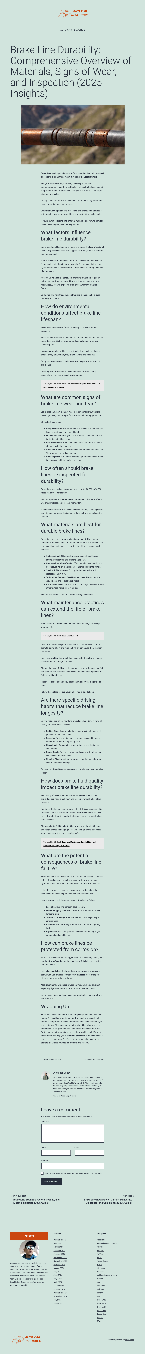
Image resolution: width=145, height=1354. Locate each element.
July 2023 (58, 1300)
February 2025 (59, 1250)
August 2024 (59, 1268)
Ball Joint (100, 1289)
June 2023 (58, 1303)
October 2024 (59, 1264)
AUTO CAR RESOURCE (72, 29)
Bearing (100, 1296)
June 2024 (58, 1275)
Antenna (100, 1272)
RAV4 (99, 1321)
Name (44, 1147)
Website (44, 1160)
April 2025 (58, 1243)
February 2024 (59, 1286)
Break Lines (99, 1059)
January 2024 (59, 1289)
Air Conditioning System (106, 1243)
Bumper (100, 1317)
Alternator (101, 1268)
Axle (98, 1282)
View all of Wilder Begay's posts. (64, 1096)
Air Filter (100, 1250)
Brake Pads (101, 1303)
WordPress (129, 1339)
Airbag (99, 1257)
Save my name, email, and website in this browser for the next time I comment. (73, 1173)
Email (77, 1147)
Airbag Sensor (102, 1261)
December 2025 (60, 1240)
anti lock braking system (107, 1275)
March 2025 (58, 1247)
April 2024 (58, 1282)
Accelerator (101, 1240)
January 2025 (59, 1254)
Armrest (100, 1279)
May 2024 (58, 1279)
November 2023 (60, 1296)
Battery (100, 1293)
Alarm (99, 1264)
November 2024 (60, 1261)
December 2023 (60, 1293)
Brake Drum (101, 1300)
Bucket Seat (101, 1314)
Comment (45, 1121)
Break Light (101, 1307)
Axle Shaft (101, 1286)
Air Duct (100, 1247)
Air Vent (100, 1254)
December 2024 (60, 1257)
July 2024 (58, 1272)
